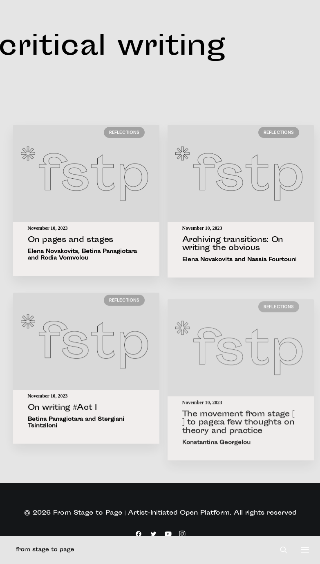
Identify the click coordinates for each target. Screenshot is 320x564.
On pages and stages (71, 240)
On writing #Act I (62, 416)
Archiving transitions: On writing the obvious (233, 245)
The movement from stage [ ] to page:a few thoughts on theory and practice (238, 448)
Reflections (124, 132)
